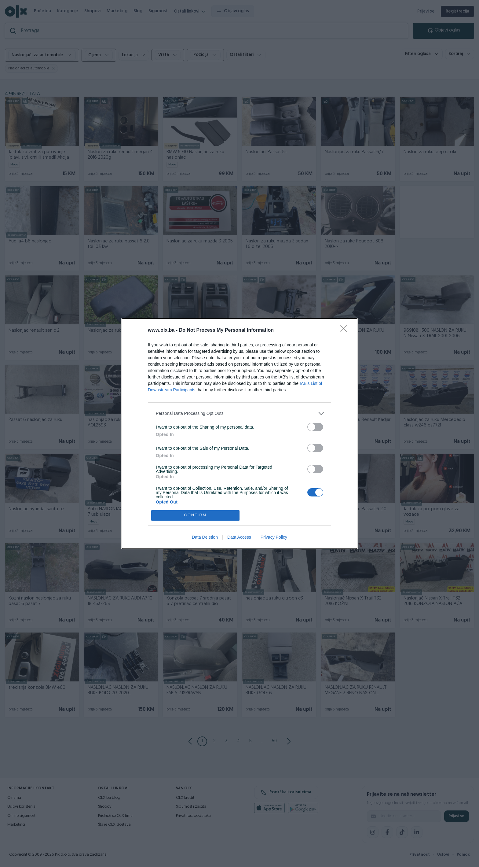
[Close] (345, 330)
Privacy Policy (274, 537)
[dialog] (239, 434)
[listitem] (239, 413)
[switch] (315, 427)
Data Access (239, 537)
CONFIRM (195, 515)
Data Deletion (205, 537)
